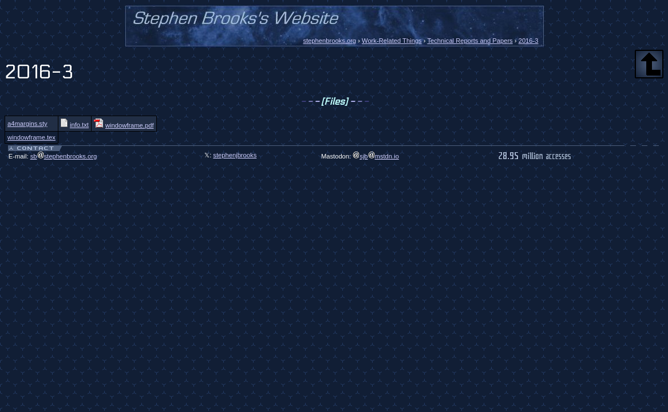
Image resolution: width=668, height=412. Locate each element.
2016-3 (529, 40)
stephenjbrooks (234, 155)
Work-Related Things (392, 40)
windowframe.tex (31, 137)
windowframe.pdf (124, 125)
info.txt (75, 124)
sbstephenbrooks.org (63, 156)
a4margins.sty (27, 123)
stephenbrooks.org (329, 40)
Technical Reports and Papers (469, 40)
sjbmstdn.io (376, 156)
